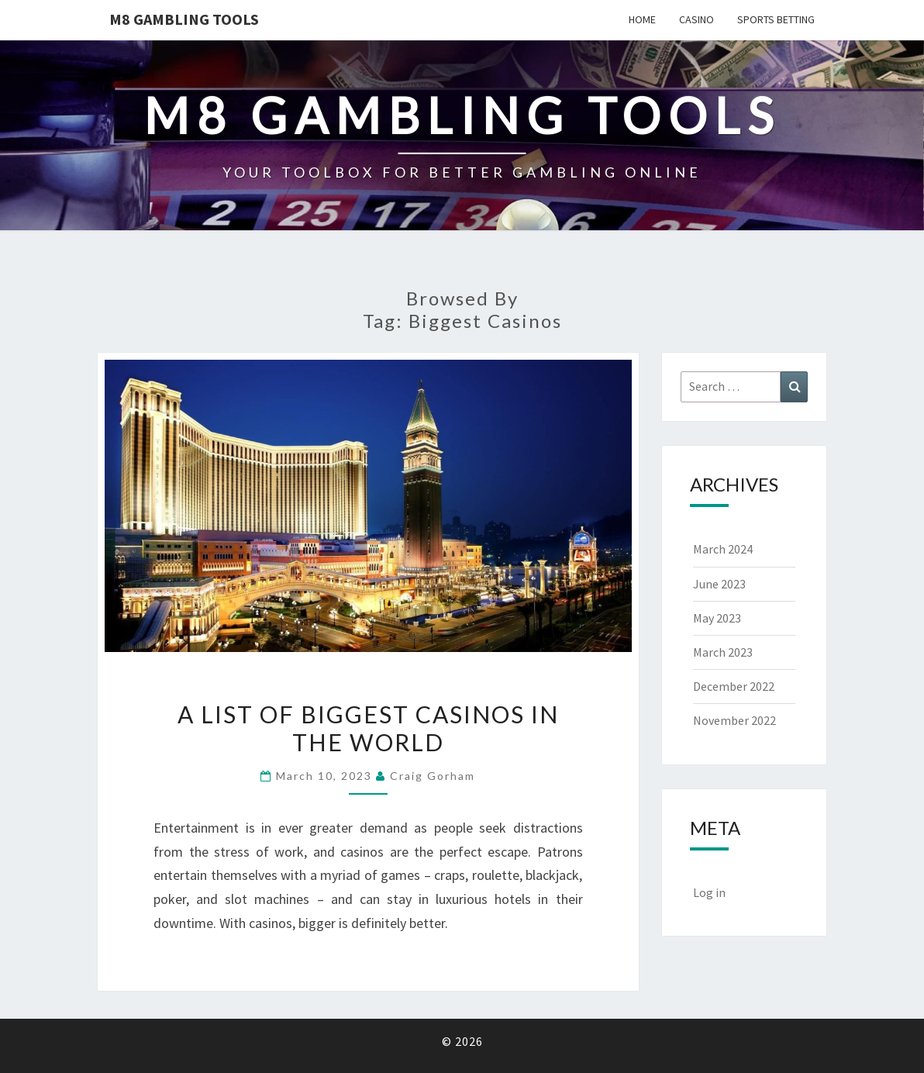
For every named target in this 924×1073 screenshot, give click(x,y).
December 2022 (733, 686)
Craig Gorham (432, 775)
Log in (709, 892)
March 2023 (723, 652)
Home (642, 19)
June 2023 (719, 584)
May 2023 (717, 618)
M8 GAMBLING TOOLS (184, 19)
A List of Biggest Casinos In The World (368, 728)
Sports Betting (776, 19)
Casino (696, 19)
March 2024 (723, 549)
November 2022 (734, 720)
